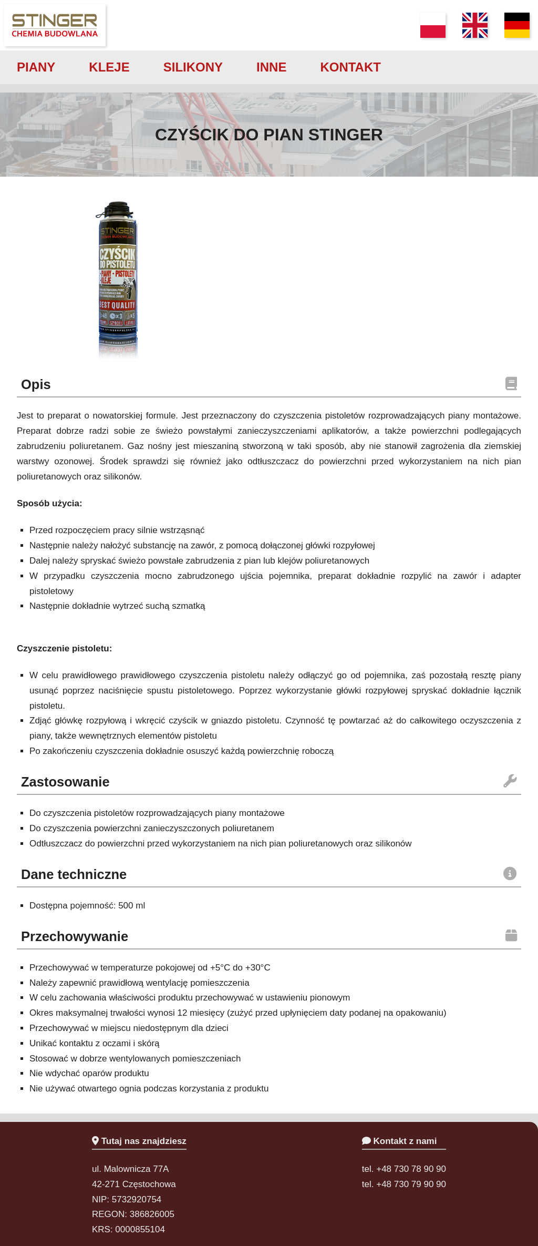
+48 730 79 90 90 (411, 1184)
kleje (109, 67)
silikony (193, 67)
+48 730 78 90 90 (411, 1169)
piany (36, 67)
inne (271, 67)
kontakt (350, 67)
